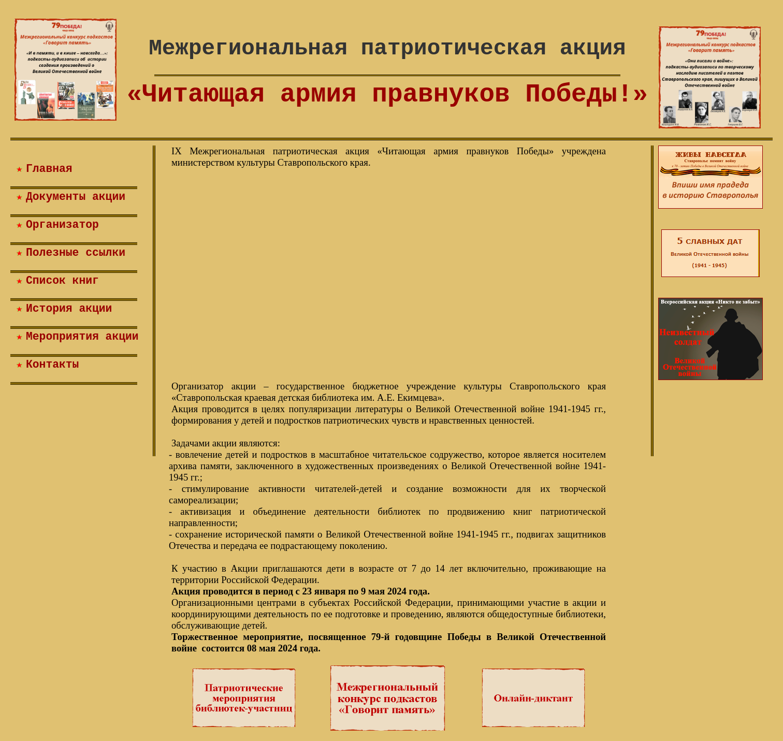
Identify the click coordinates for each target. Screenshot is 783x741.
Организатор (62, 224)
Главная (49, 168)
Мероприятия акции (82, 336)
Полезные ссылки (75, 252)
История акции (69, 308)
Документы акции (75, 196)
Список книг (62, 280)
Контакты (52, 364)
